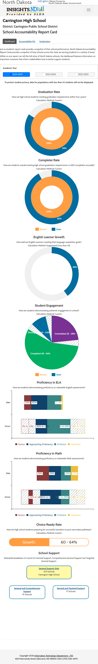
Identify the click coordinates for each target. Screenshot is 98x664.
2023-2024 (49, 74)
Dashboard (10, 41)
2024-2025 (16, 74)
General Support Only (49, 568)
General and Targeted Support (71, 588)
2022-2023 (81, 74)
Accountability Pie (27, 41)
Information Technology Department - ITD (53, 655)
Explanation (44, 41)
